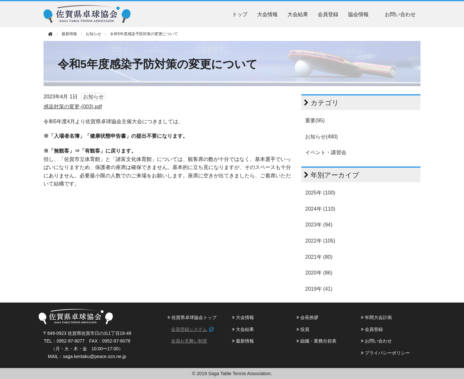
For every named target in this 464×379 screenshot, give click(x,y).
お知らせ (93, 34)
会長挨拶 (307, 317)
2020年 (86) (319, 272)
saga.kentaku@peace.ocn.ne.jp (94, 356)
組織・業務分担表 (316, 341)
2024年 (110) (320, 209)
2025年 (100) (320, 192)
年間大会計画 (376, 317)
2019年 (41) (319, 289)
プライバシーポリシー (385, 352)
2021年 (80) (319, 257)
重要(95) (314, 120)
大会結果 (297, 14)
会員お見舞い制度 (189, 341)
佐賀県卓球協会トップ (192, 317)
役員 (302, 329)
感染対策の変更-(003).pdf (73, 106)
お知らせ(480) (321, 136)
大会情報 (267, 14)
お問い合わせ (400, 14)
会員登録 (328, 14)
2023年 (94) (319, 224)
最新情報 (243, 341)
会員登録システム (189, 329)
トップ (239, 14)
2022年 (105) (320, 241)
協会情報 (358, 14)
